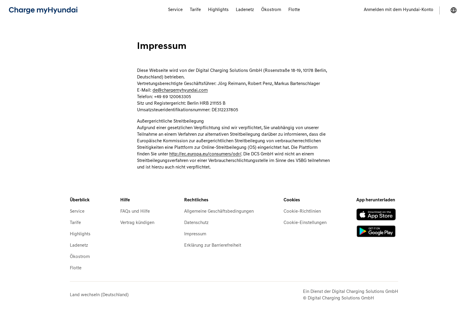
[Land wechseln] (453, 10)
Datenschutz (196, 223)
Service (77, 211)
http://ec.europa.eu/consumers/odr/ (205, 154)
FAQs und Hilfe (135, 211)
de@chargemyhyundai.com (180, 90)
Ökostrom (80, 257)
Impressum (195, 234)
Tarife (75, 223)
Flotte (75, 268)
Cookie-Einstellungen (305, 223)
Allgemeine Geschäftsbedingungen (219, 211)
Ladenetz (79, 245)
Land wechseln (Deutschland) (99, 295)
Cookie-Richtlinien (302, 211)
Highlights (80, 234)
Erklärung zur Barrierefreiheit (212, 245)
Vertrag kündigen (137, 223)
